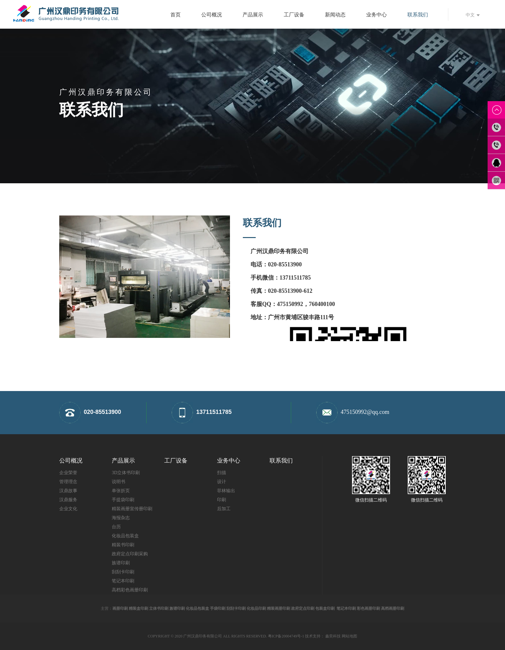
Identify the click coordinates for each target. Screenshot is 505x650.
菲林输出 (226, 490)
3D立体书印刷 (126, 472)
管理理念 (68, 481)
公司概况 (211, 14)
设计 (221, 481)
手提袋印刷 (123, 499)
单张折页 (121, 490)
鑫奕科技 (333, 636)
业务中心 (376, 14)
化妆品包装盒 (125, 535)
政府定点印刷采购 (130, 553)
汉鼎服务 (68, 499)
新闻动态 (335, 14)
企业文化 (68, 508)
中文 (473, 14)
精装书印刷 (123, 544)
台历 (116, 526)
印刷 (221, 499)
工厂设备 (294, 14)
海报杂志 (121, 517)
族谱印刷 (121, 562)
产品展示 (253, 14)
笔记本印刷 (123, 580)
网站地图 (349, 636)
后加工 (224, 508)
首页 (175, 14)
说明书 (118, 481)
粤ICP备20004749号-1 (286, 636)
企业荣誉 (68, 472)
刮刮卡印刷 (123, 571)
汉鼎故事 (68, 490)
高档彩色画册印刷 (130, 590)
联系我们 (417, 14)
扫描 (221, 472)
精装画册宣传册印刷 (132, 508)
